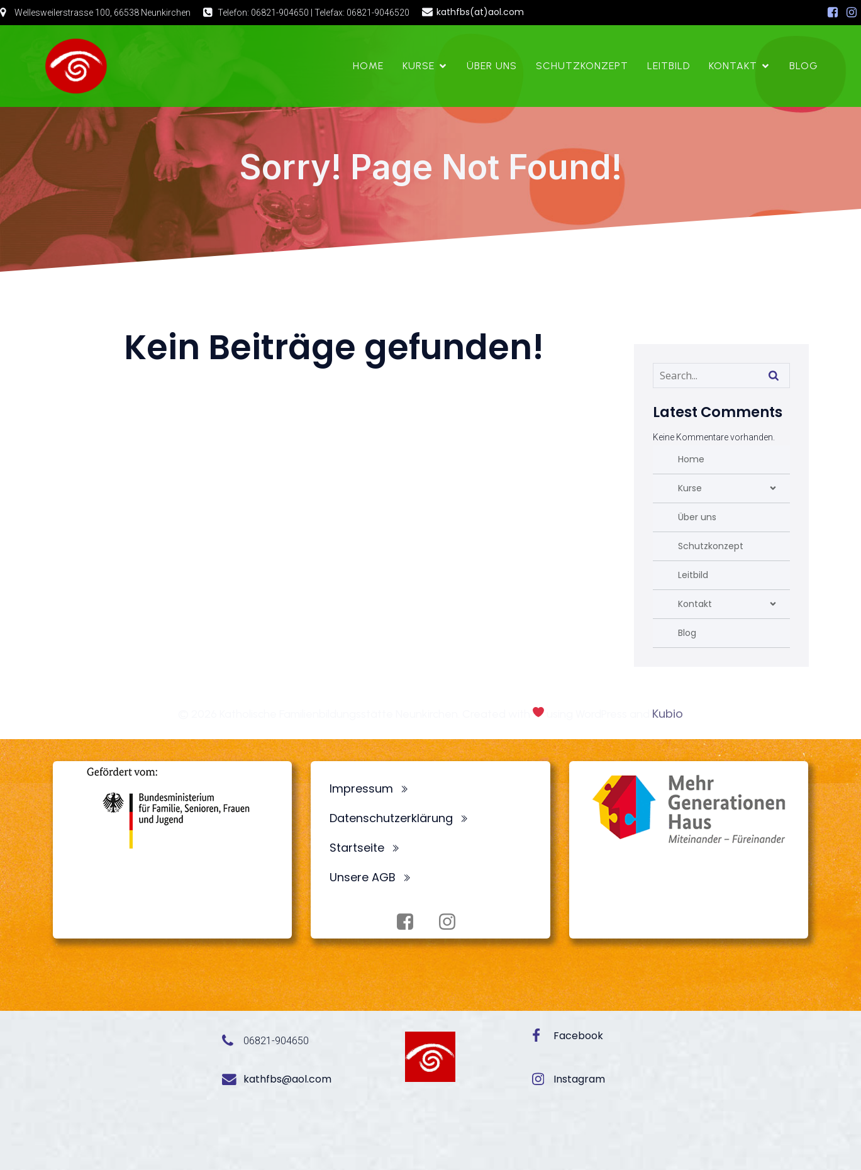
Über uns (492, 66)
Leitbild (668, 66)
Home (368, 66)
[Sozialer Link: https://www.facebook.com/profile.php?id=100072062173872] (832, 12)
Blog (803, 66)
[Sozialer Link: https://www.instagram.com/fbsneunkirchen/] (851, 12)
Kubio (667, 714)
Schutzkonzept (582, 66)
